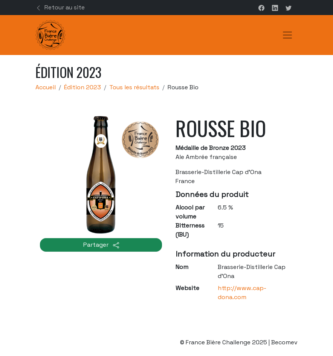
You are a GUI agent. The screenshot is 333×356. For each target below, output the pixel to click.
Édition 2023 (82, 87)
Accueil (45, 87)
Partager (101, 245)
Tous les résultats (134, 87)
